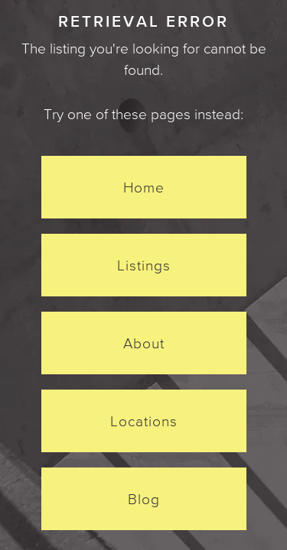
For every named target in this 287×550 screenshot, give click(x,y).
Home (144, 187)
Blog (144, 498)
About (144, 343)
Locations (144, 420)
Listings (144, 265)
